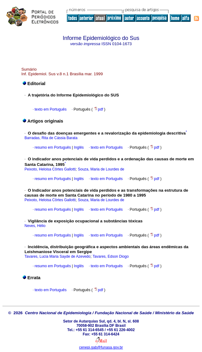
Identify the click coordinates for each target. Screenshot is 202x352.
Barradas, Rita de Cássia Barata (51, 138)
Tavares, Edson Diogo (111, 256)
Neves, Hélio (35, 226)
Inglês (78, 147)
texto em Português (50, 109)
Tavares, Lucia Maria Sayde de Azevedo (57, 256)
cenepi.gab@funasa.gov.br (101, 347)
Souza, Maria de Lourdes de (101, 169)
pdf (99, 109)
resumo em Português (52, 147)
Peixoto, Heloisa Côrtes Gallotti (50, 169)
